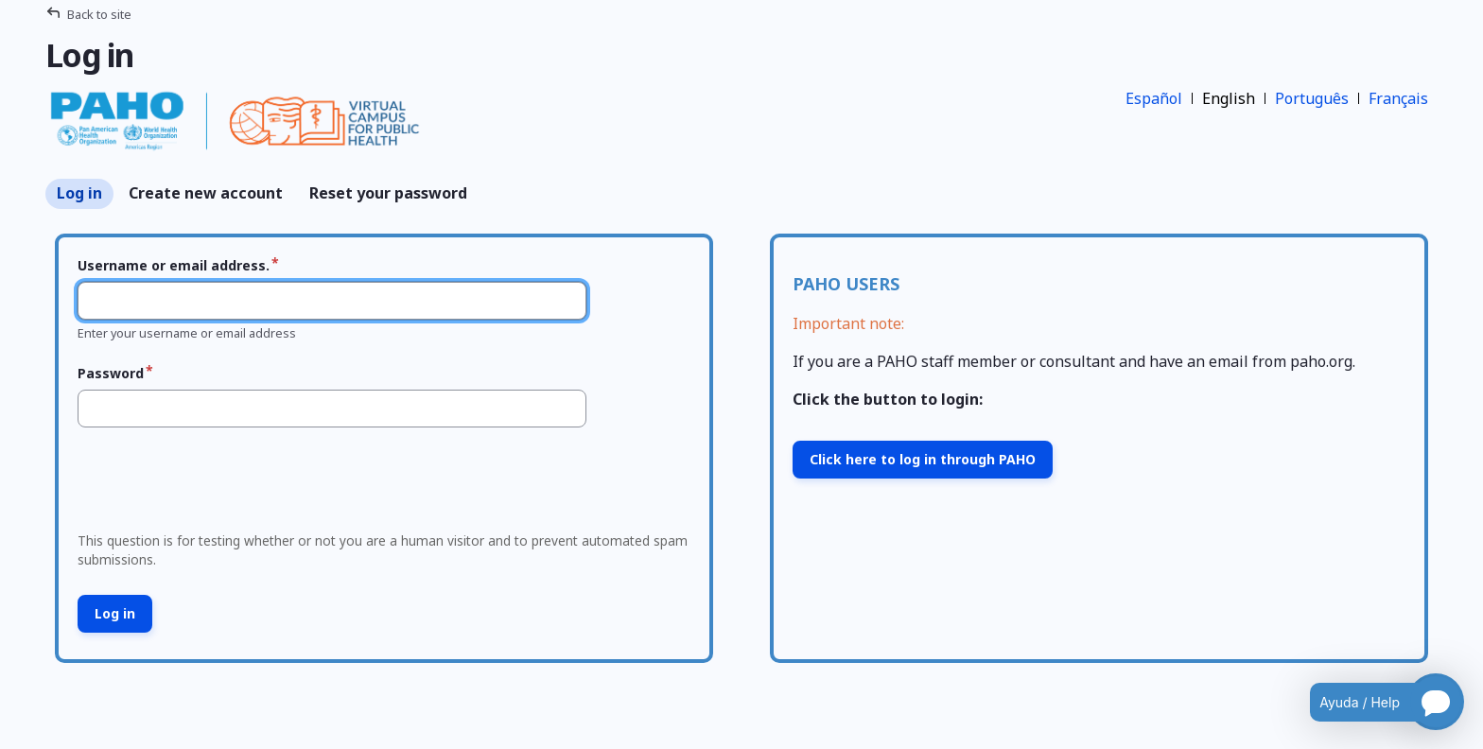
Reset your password (388, 193)
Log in (79, 193)
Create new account (206, 193)
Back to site (99, 14)
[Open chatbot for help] (1373, 701)
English (1228, 98)
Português (1312, 98)
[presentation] (214, 485)
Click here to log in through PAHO (923, 459)
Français (1398, 98)
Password (111, 373)
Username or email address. (174, 265)
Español (1153, 98)
